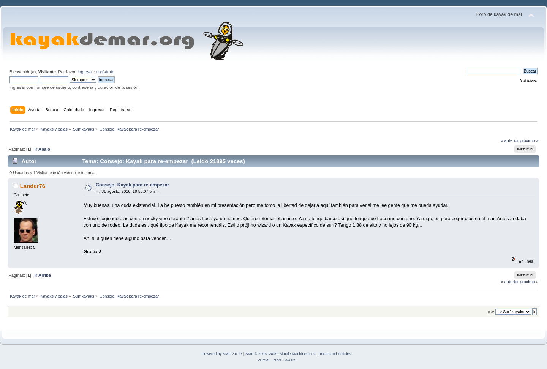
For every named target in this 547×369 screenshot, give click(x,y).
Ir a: (491, 312)
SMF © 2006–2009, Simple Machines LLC (280, 354)
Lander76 (33, 186)
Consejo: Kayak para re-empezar (132, 185)
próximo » (529, 140)
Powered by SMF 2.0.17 (222, 354)
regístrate (105, 71)
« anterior (510, 140)
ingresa (84, 71)
